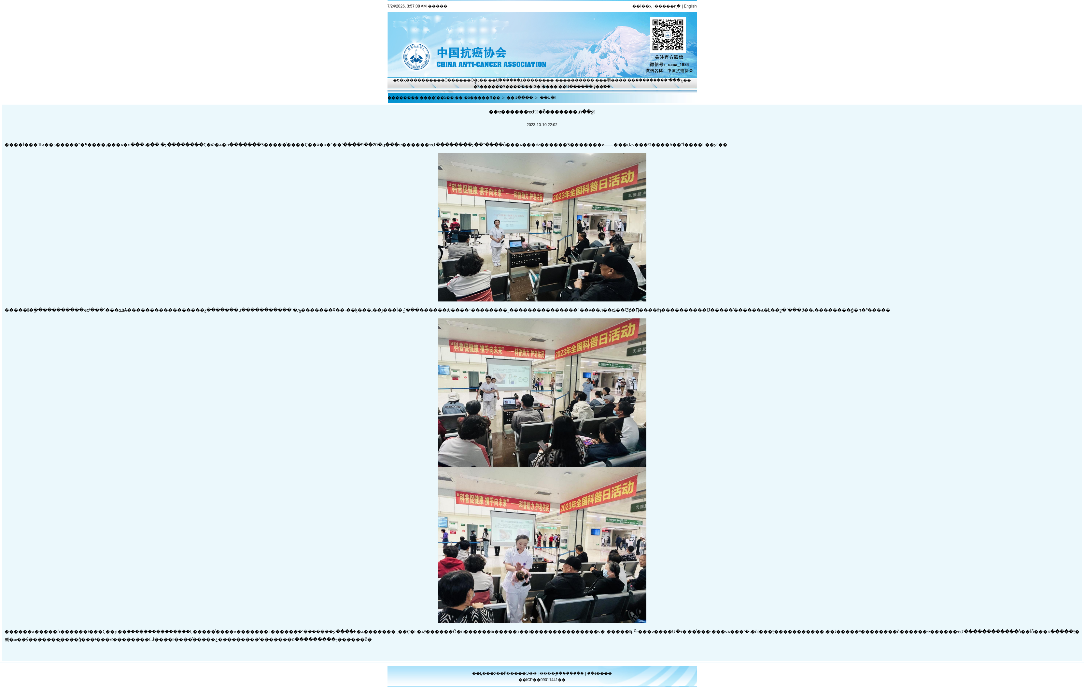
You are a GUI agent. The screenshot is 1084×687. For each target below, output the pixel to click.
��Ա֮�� (497, 80)
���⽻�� (607, 80)
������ (573, 673)
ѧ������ (533, 80)
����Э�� (442, 80)
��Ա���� (571, 86)
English (690, 6)
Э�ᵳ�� (542, 86)
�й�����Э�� (482, 97)
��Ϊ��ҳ (641, 6)
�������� (570, 80)
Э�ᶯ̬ (475, 80)
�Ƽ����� (512, 86)
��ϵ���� (599, 673)
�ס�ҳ (399, 80)
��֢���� (638, 80)
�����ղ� (668, 6)
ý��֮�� (602, 86)
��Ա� (548, 97)
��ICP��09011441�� (542, 680)
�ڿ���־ (673, 80)
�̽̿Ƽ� (478, 86)
